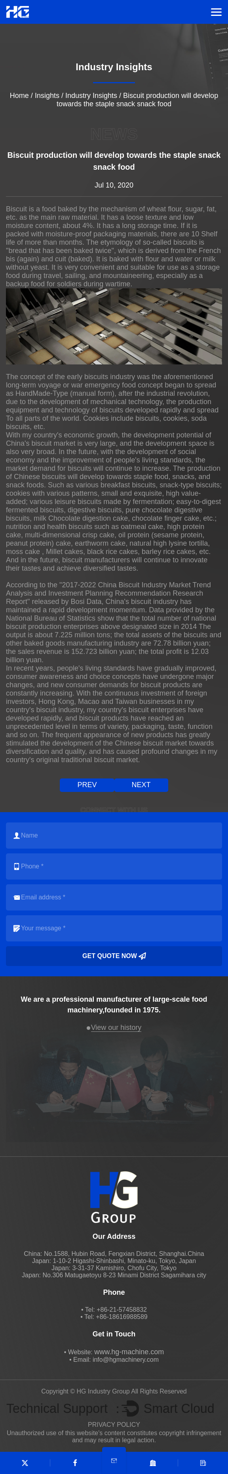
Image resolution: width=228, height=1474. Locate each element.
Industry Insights (91, 96)
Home (19, 96)
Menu (216, 12)
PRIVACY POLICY (114, 1424)
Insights (47, 96)
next (141, 785)
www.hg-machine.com (129, 1352)
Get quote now (114, 956)
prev (87, 785)
